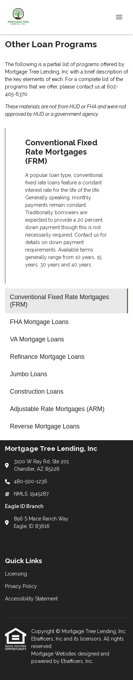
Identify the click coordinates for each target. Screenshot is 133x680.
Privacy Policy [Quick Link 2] (21, 586)
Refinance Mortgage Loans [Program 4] (47, 356)
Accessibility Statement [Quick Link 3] (31, 598)
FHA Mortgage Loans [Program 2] (39, 321)
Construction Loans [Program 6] (36, 391)
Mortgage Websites (54, 654)
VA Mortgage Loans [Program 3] (37, 339)
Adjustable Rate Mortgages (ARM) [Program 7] (57, 408)
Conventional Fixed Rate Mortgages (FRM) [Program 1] (59, 300)
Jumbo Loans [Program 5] (28, 374)
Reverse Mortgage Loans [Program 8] (45, 426)
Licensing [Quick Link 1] (16, 574)
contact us (88, 87)
